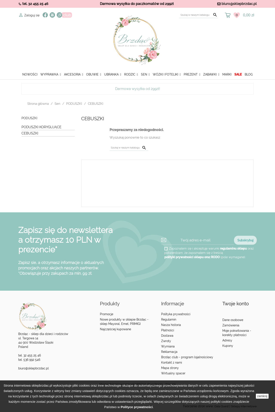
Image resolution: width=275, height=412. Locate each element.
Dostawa (167, 335)
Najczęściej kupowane (115, 329)
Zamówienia (230, 325)
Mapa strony (170, 368)
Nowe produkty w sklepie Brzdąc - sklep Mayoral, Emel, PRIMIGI (124, 322)
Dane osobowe (232, 320)
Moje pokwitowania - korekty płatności (236, 333)
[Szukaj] (198, 15)
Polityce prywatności (137, 407)
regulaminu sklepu (233, 248)
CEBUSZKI (29, 133)
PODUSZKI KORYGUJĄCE (41, 127)
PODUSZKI (29, 118)
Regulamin (168, 319)
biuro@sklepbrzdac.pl (239, 4)
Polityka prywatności (175, 314)
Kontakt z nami (171, 362)
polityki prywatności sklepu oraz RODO (192, 257)
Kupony (227, 345)
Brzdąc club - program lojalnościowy (187, 357)
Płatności (167, 330)
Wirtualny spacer (173, 373)
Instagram (52, 15)
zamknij (262, 396)
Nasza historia (171, 325)
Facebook (45, 15)
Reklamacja (169, 351)
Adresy (227, 340)
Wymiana (168, 346)
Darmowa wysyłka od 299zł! (137, 89)
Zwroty (166, 341)
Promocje (106, 314)
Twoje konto (235, 303)
